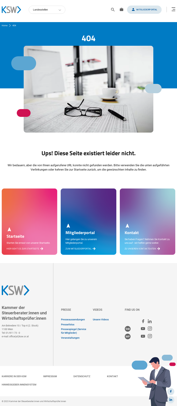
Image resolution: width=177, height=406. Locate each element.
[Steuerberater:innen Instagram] (150, 328)
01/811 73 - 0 (13, 332)
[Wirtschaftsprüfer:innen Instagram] (150, 336)
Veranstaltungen (70, 337)
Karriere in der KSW (14, 376)
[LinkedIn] (170, 399)
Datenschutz (81, 376)
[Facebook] (170, 391)
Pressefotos (67, 324)
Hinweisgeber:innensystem (19, 384)
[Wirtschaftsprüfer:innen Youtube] (143, 336)
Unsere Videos (101, 319)
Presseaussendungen (73, 319)
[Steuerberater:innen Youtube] (143, 328)
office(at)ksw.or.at (19, 336)
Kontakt (112, 376)
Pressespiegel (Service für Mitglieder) (73, 331)
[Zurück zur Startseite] (13, 9)
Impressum (50, 376)
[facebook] (143, 321)
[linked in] (150, 321)
